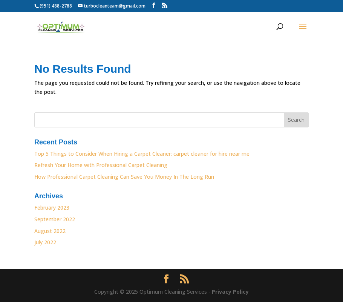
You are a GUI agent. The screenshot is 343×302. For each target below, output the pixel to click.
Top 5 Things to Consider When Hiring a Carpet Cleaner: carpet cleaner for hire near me (142, 153)
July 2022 (45, 242)
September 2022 (54, 219)
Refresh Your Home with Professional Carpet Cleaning (101, 165)
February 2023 (51, 207)
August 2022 (50, 231)
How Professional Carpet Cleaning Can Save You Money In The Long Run (124, 176)
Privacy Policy (230, 291)
